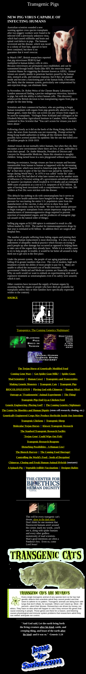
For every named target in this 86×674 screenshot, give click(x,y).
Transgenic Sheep (55, 420)
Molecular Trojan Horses (26, 426)
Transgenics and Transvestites (61, 379)
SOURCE (12, 297)
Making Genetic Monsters (23, 384)
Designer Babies (69, 467)
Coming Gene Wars (21, 373)
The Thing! (70, 394)
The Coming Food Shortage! (55, 452)
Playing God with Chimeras (47, 389)
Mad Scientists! (16, 379)
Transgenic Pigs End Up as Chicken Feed (43, 400)
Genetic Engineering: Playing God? (24, 405)
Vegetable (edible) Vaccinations (42, 467)
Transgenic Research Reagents (43, 441)
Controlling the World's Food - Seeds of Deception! (43, 457)
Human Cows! (35, 379)
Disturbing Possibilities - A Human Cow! (43, 447)
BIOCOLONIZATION (18, 389)
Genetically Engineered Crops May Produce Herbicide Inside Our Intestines (43, 415)
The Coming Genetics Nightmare (63, 405)
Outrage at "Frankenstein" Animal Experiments (35, 394)
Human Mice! (72, 389)
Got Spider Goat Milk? (46, 373)
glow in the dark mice (44, 519)
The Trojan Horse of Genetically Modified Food (43, 368)
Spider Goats (68, 373)
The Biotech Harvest (26, 452)
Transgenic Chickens (32, 420)
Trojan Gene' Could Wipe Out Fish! (43, 436)
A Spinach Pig (15, 467)
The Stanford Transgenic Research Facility (42, 431)
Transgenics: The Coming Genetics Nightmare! (43, 330)
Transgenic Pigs (68, 384)
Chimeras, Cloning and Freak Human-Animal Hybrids (38, 462)
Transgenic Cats (48, 384)
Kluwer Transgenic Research (57, 426)
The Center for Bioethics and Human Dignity (25, 410)
